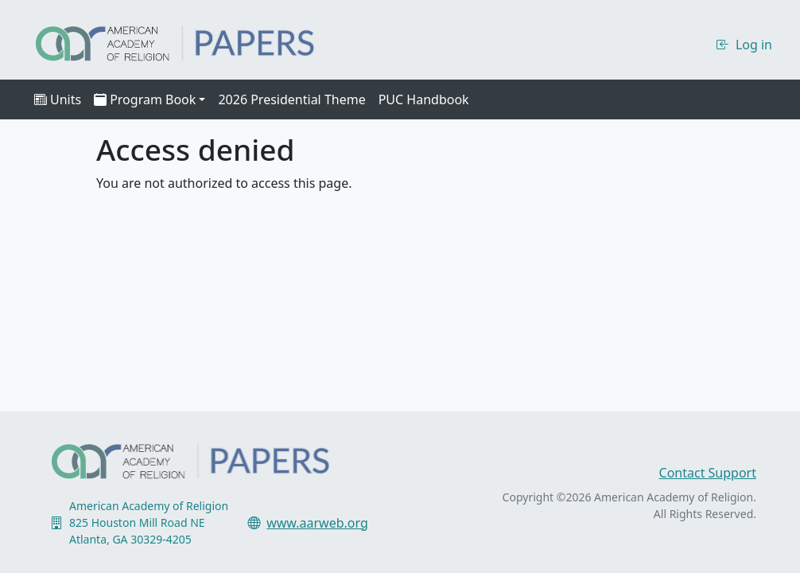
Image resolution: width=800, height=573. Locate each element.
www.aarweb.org (317, 523)
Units (57, 99)
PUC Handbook (424, 99)
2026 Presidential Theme (291, 99)
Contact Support (707, 472)
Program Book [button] (145, 99)
